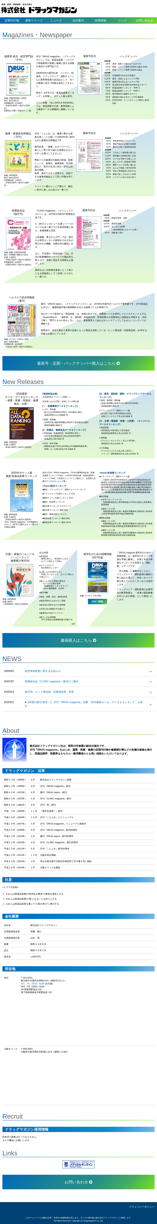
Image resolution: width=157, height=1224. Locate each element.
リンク (122, 20)
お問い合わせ (144, 20)
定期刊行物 (12, 20)
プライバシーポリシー (142, 1206)
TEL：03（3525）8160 (32, 983)
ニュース (56, 20)
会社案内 (78, 20)
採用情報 (100, 20)
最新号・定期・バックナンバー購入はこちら (78, 363)
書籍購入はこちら (78, 640)
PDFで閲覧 (97, 601)
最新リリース (34, 20)
